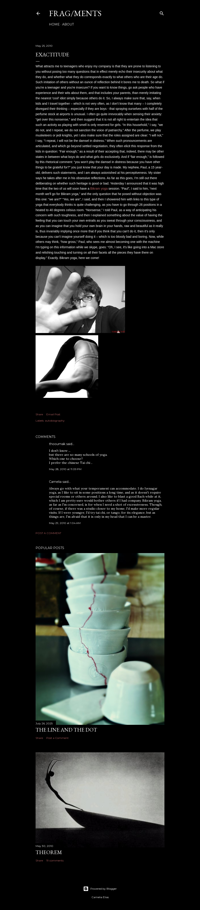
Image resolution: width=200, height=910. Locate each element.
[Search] (161, 12)
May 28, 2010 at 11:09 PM (65, 469)
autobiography (55, 420)
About (68, 24)
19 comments (55, 860)
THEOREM (49, 852)
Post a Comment (48, 533)
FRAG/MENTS (75, 13)
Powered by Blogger (100, 888)
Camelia (55, 482)
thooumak (57, 444)
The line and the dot (66, 729)
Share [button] (39, 414)
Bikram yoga (99, 188)
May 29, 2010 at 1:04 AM (65, 523)
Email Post (53, 414)
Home (54, 24)
